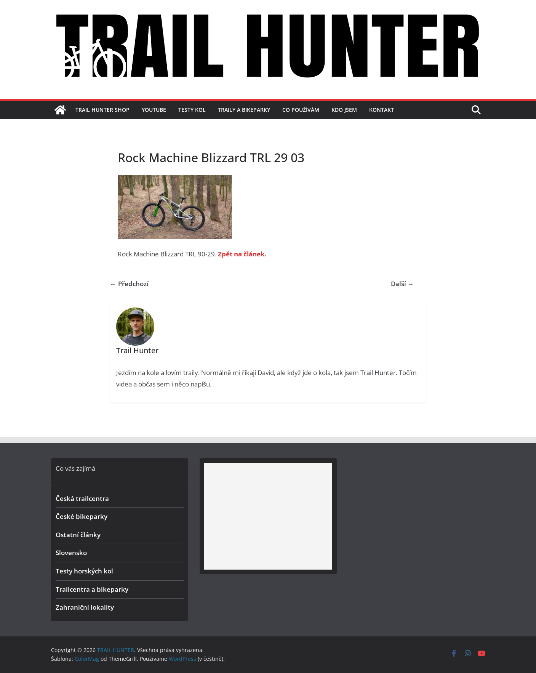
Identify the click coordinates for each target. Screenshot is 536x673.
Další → (402, 283)
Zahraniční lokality (85, 607)
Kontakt (381, 109)
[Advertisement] (268, 516)
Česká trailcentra (82, 498)
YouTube (154, 109)
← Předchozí (129, 283)
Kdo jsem (344, 109)
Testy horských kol (84, 571)
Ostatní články (78, 534)
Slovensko (71, 552)
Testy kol (192, 109)
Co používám (300, 109)
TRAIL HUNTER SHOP (102, 109)
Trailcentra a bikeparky (92, 589)
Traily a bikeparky (244, 109)
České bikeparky (81, 516)
